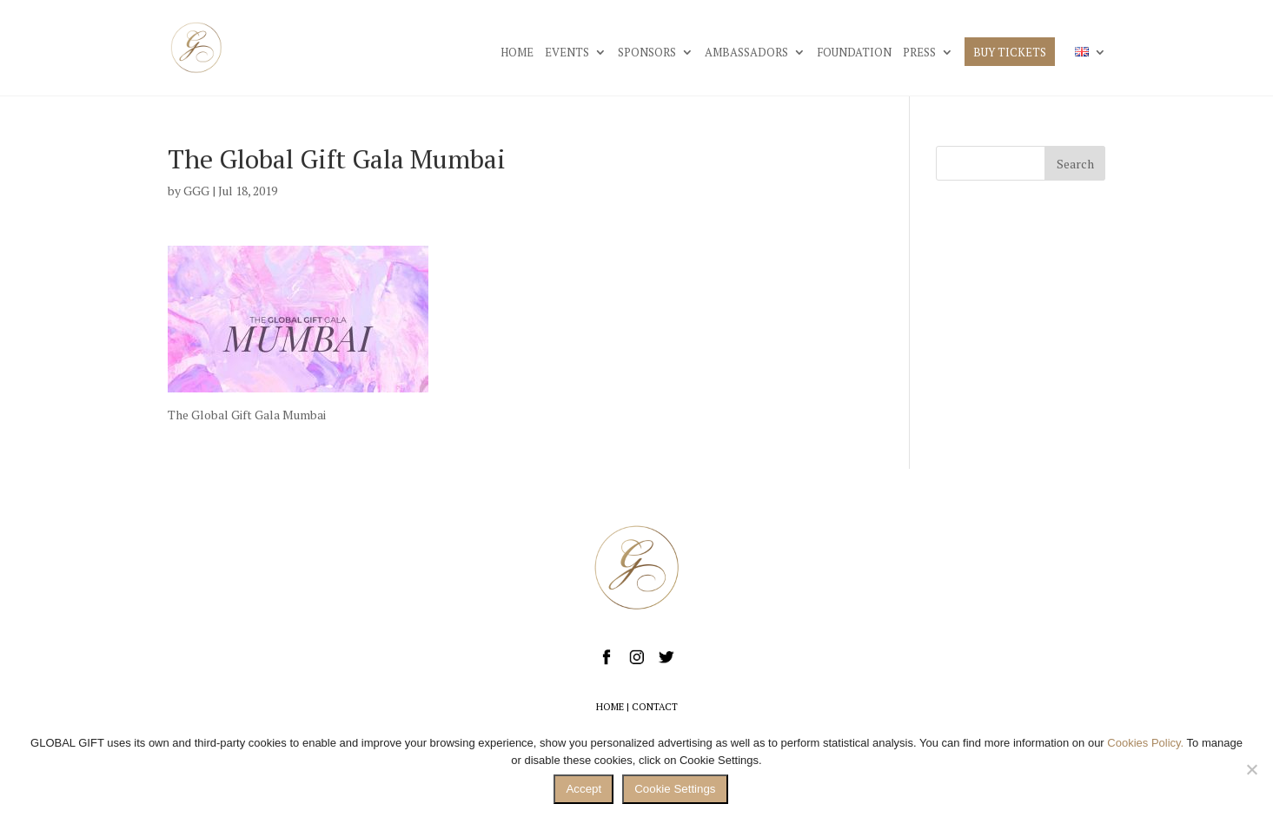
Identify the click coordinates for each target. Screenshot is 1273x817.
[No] (1251, 769)
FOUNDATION (854, 53)
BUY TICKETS (1009, 53)
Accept (583, 788)
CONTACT (655, 707)
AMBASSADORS (746, 53)
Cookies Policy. (1145, 742)
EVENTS (567, 53)
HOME (517, 53)
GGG (196, 190)
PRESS (919, 53)
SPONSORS (647, 53)
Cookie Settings (674, 788)
